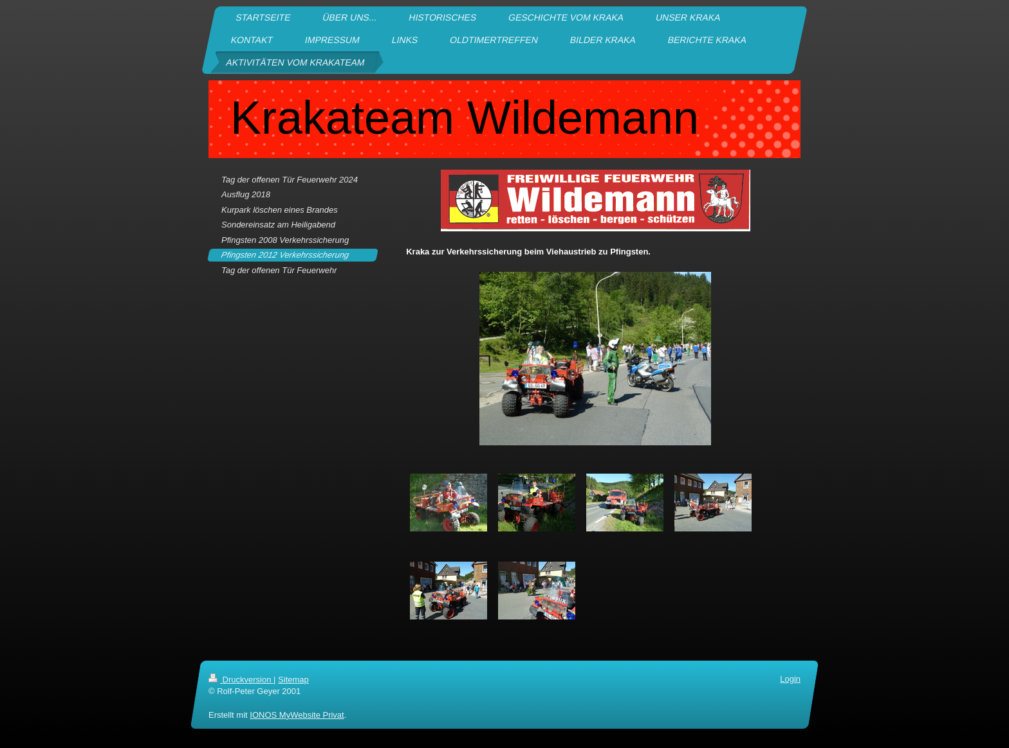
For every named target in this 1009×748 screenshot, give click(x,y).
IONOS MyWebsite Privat (297, 715)
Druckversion (240, 679)
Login (790, 679)
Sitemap (293, 679)
